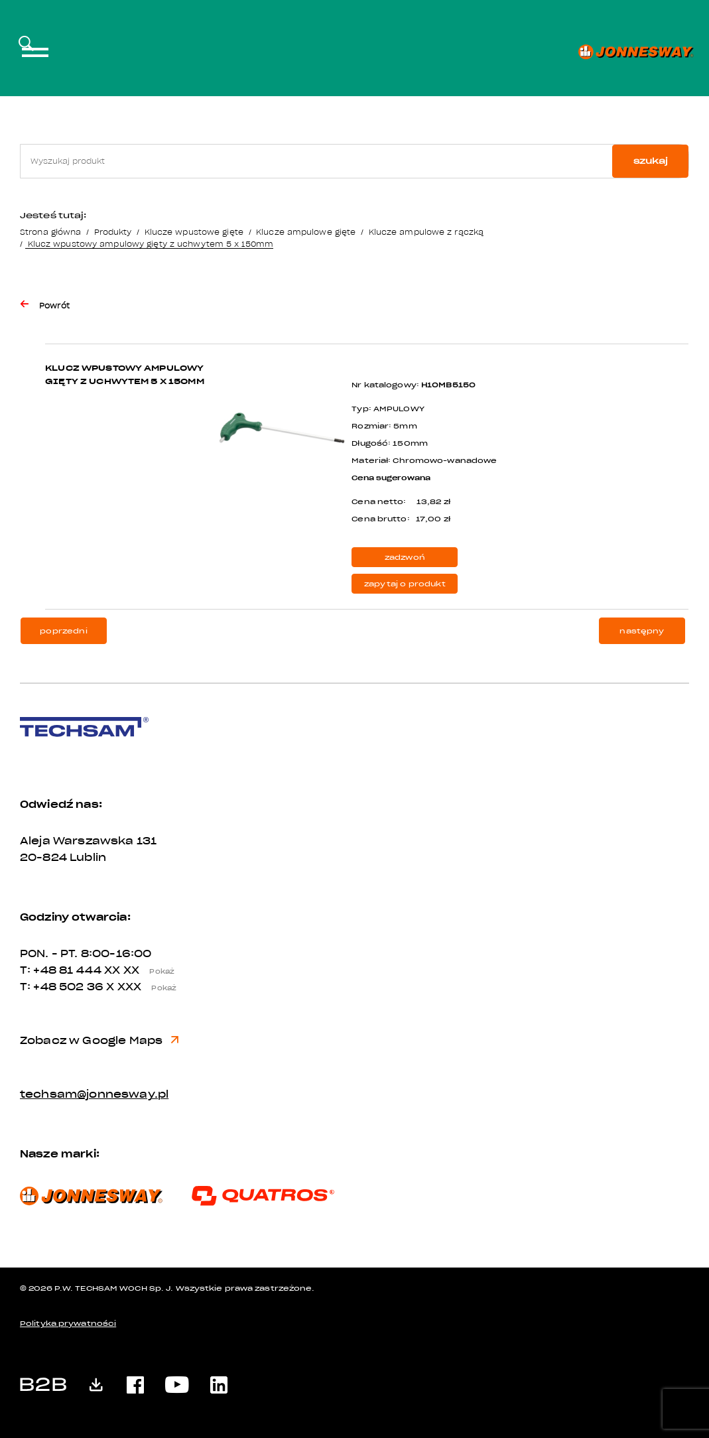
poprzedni (63, 631)
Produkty (113, 232)
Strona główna (50, 232)
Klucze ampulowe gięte (305, 232)
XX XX (143, 970)
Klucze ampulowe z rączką (426, 232)
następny (641, 631)
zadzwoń (405, 557)
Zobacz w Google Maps (99, 1041)
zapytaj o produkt (405, 584)
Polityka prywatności (68, 1323)
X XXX (145, 987)
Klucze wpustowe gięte (194, 232)
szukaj (650, 161)
